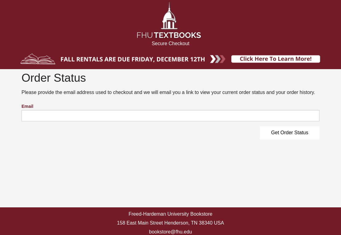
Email (27, 106)
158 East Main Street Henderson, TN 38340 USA (170, 222)
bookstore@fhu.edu (170, 231)
